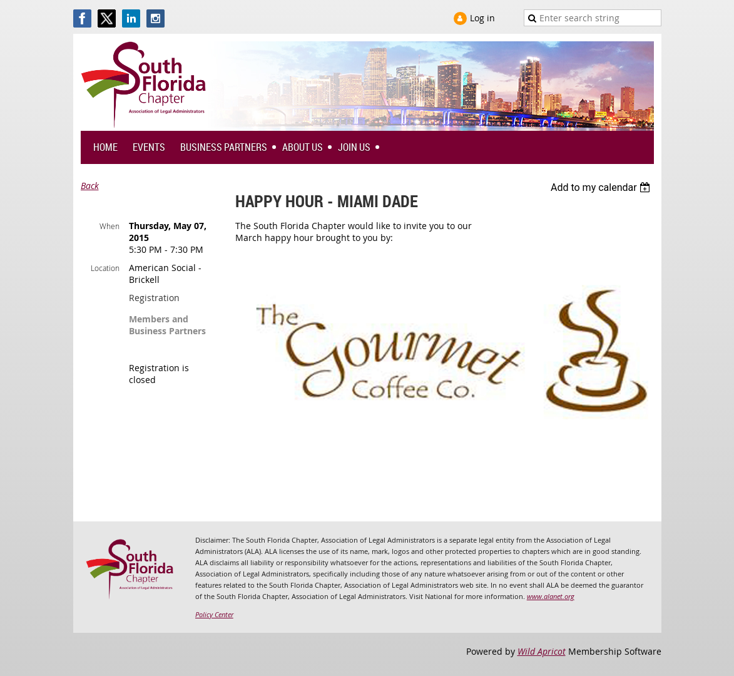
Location (105, 268)
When (109, 226)
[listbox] (602, 187)
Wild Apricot (541, 651)
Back (90, 186)
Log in (482, 18)
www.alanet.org (550, 596)
